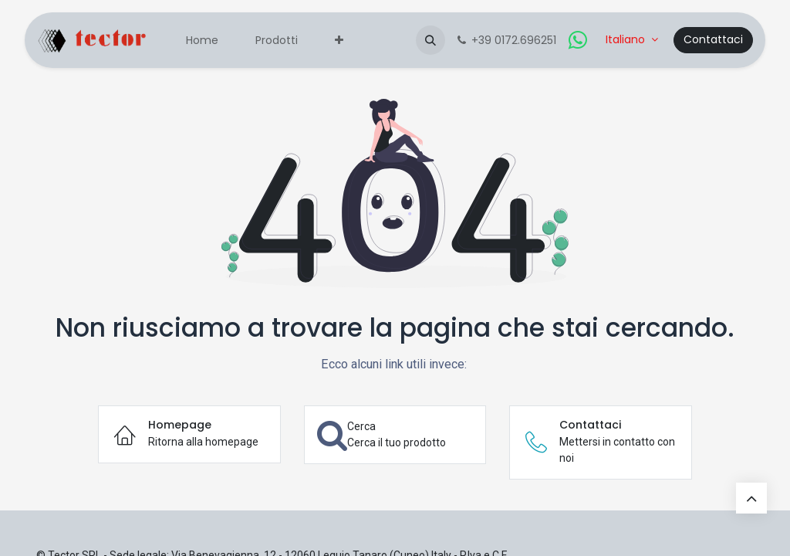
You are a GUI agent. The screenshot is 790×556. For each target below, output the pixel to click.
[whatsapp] (577, 40)
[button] (430, 40)
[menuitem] (202, 40)
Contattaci (713, 39)
